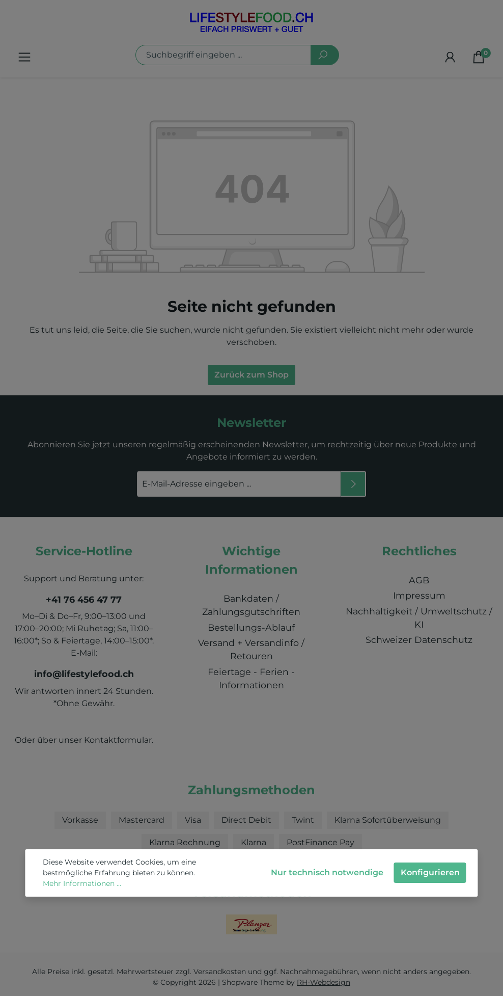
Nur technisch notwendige (327, 872)
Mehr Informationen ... (82, 883)
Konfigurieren (430, 872)
